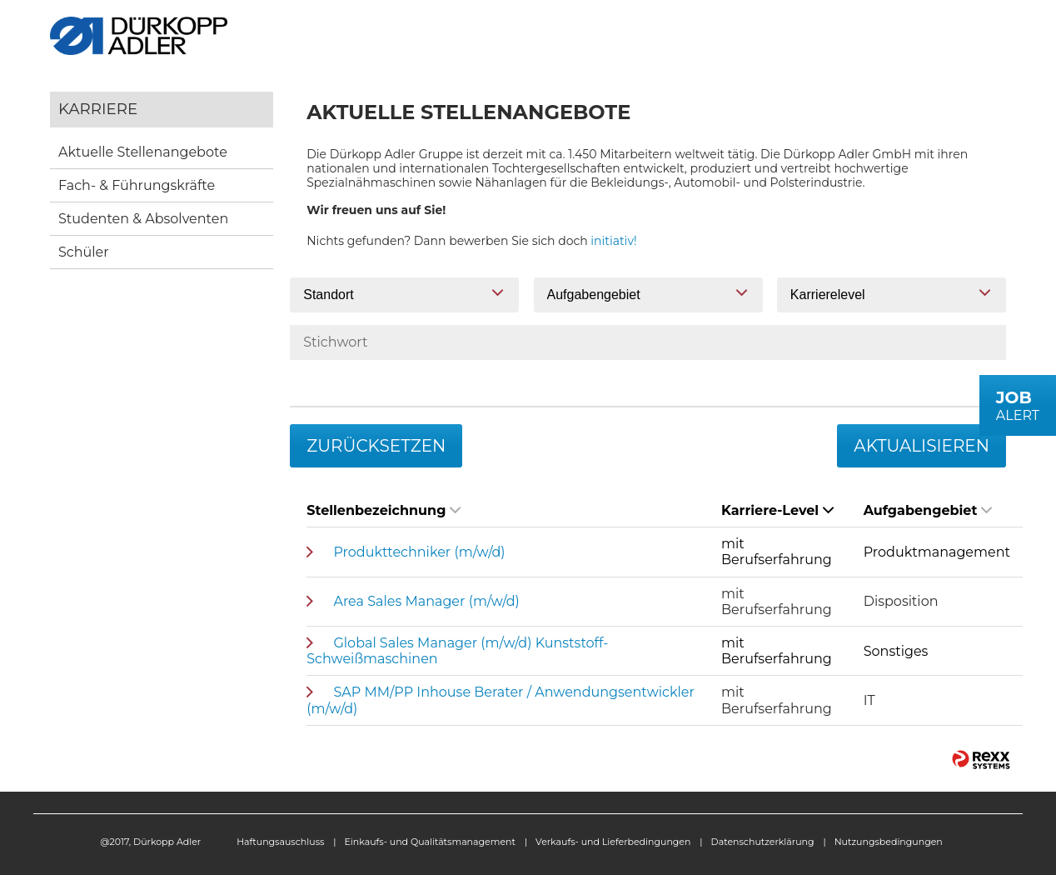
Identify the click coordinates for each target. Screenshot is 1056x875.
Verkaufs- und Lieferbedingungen (612, 842)
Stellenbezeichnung (383, 510)
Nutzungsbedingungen (888, 842)
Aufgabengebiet (928, 510)
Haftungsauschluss (280, 842)
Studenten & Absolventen (143, 219)
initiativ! (613, 240)
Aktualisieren (921, 446)
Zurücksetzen (376, 446)
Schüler (83, 252)
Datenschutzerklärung (762, 842)
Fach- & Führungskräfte (136, 185)
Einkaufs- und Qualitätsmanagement (430, 842)
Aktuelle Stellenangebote (142, 152)
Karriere (97, 108)
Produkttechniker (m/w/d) (419, 552)
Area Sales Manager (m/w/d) (426, 601)
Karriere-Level (777, 510)
